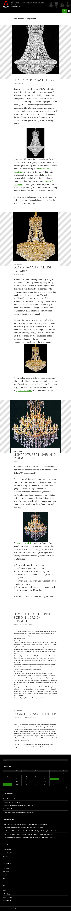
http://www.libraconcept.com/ (11, 834)
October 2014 (7, 849)
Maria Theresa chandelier (35, 714)
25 (7, 784)
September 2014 (7, 853)
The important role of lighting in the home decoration (18, 805)
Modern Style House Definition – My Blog (15, 824)
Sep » (66, 787)
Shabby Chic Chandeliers (34, 80)
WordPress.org (7, 900)
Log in (4, 890)
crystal (5, 875)
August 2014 (6, 856)
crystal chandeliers (24, 390)
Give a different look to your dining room (14, 809)
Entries (6, 894)
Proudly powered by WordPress (10, 908)
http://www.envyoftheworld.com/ (12, 837)
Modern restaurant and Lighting (38, 824)
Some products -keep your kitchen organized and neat (18, 812)
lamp (4, 878)
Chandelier (6, 868)
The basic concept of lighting (11, 802)
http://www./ (6, 827)
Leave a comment (32, 717)
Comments (7, 897)
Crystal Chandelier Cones (10, 799)
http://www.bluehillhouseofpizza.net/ (13, 831)
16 (54, 779)
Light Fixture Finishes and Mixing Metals (35, 456)
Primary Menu (69, 11)
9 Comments (30, 624)
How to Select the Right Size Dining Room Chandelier (33, 617)
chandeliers (18, 77)
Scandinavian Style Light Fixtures (34, 268)
